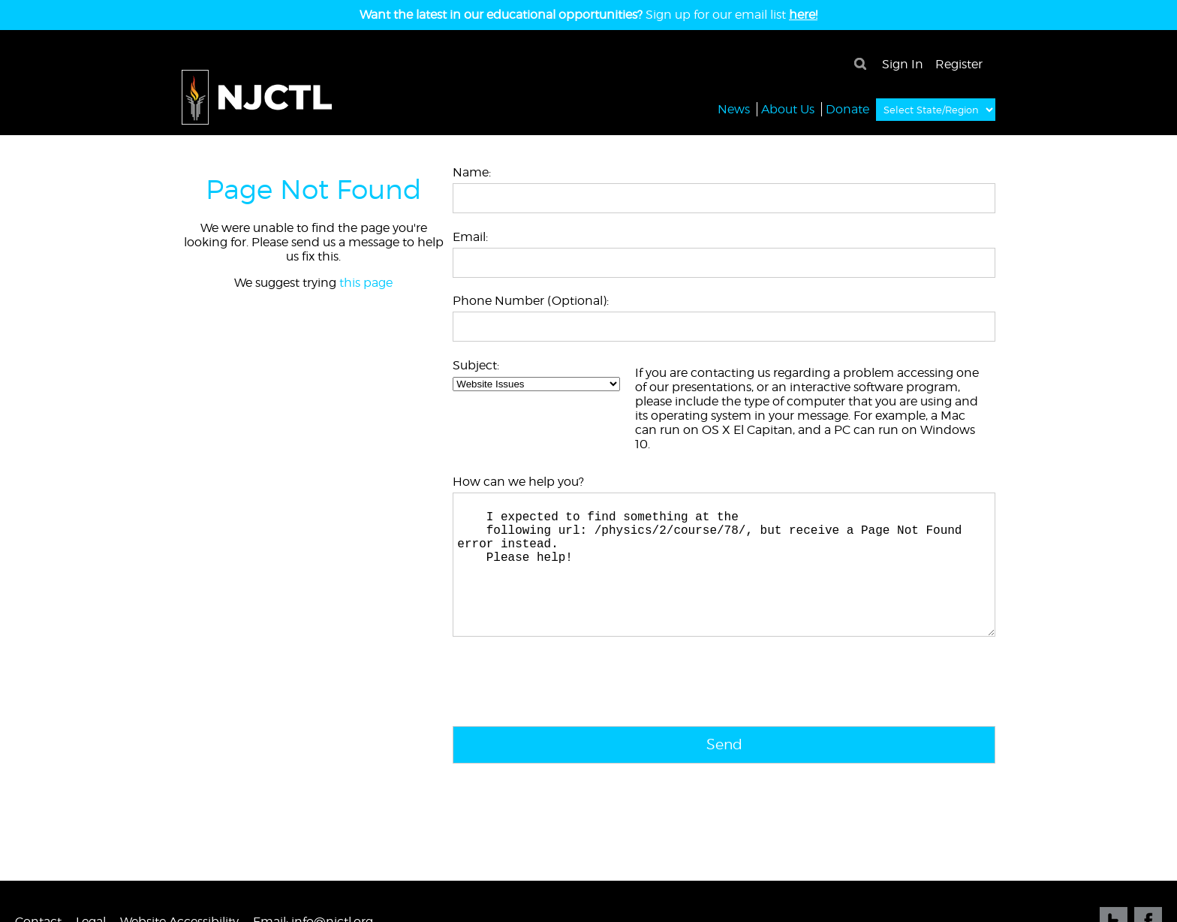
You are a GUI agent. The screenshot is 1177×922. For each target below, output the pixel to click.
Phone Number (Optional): (531, 301)
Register (959, 64)
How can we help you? (518, 482)
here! (803, 15)
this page (366, 283)
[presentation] (567, 715)
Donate (847, 108)
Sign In (902, 64)
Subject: (476, 365)
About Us (787, 108)
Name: (472, 172)
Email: (470, 237)
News (734, 108)
